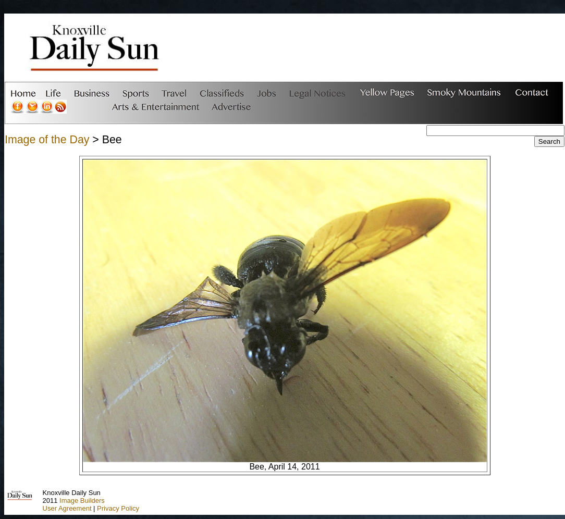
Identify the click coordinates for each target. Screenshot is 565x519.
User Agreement (67, 508)
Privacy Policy (118, 508)
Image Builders (82, 500)
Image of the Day (47, 139)
